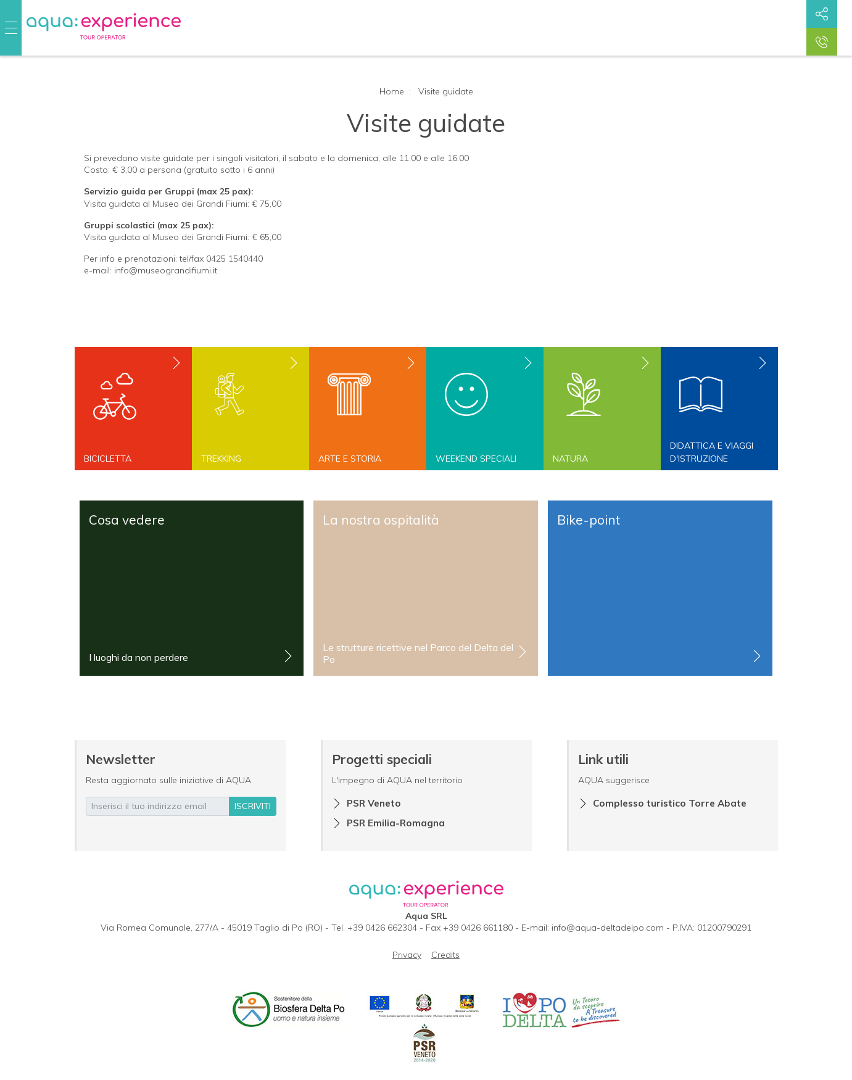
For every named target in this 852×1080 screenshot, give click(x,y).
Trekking (221, 458)
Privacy (406, 954)
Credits (445, 954)
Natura (570, 458)
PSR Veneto (374, 803)
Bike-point (588, 520)
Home (391, 91)
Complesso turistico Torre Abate (670, 803)
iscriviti (252, 806)
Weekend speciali (476, 458)
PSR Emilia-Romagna (396, 823)
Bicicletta (107, 458)
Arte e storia (349, 458)
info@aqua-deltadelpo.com (608, 927)
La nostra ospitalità (381, 520)
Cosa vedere (127, 520)
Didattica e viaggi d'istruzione (711, 452)
